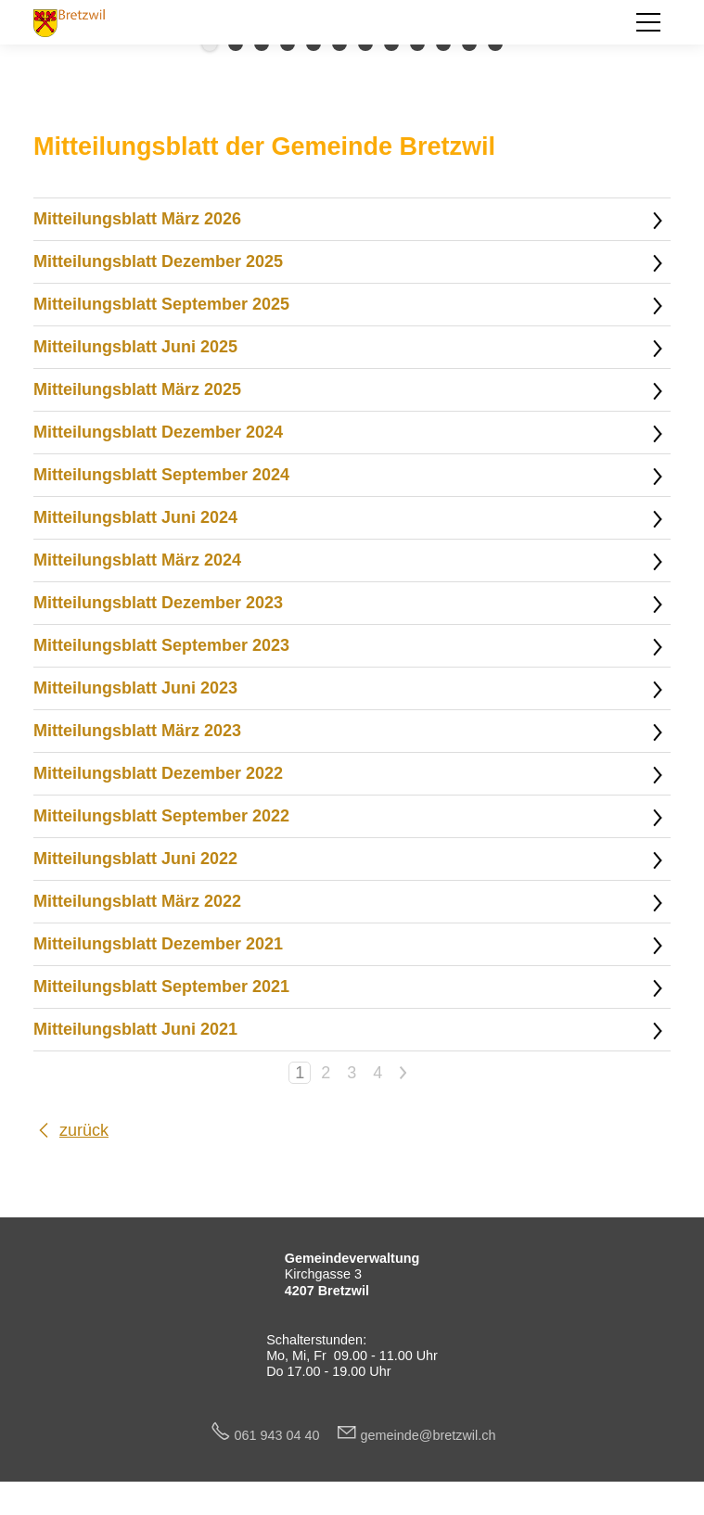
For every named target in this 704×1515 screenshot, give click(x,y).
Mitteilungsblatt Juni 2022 (135, 858)
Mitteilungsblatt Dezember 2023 (158, 602)
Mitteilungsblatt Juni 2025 (135, 346)
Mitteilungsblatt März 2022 (137, 901)
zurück (84, 1130)
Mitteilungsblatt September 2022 (161, 816)
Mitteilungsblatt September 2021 (161, 986)
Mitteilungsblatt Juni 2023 (135, 688)
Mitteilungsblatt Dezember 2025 (158, 261)
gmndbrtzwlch (428, 1435)
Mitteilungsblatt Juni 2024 (135, 517)
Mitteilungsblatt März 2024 (137, 560)
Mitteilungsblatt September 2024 (161, 474)
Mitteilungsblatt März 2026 (137, 219)
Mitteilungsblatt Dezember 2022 (158, 773)
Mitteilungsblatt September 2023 (161, 645)
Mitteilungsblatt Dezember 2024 (158, 432)
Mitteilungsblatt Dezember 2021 (158, 944)
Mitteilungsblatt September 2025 (161, 304)
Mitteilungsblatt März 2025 (137, 389)
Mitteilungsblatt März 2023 (137, 730)
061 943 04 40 (285, 1435)
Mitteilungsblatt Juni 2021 (135, 1029)
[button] (648, 22)
